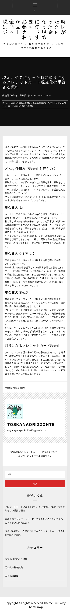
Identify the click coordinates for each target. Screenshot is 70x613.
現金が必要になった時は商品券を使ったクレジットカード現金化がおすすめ (35, 29)
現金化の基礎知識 (14, 567)
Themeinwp (35, 607)
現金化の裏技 (11, 575)
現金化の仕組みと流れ (15, 388)
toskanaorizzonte (42, 95)
